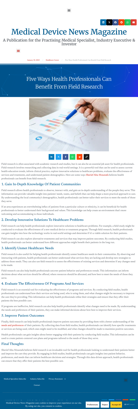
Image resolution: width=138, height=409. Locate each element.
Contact (37, 385)
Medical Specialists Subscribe (15, 379)
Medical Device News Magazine (69, 32)
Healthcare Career (52, 60)
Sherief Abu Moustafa (97, 175)
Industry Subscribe (37, 379)
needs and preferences (12, 325)
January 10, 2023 (33, 60)
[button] (69, 10)
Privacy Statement (57, 379)
